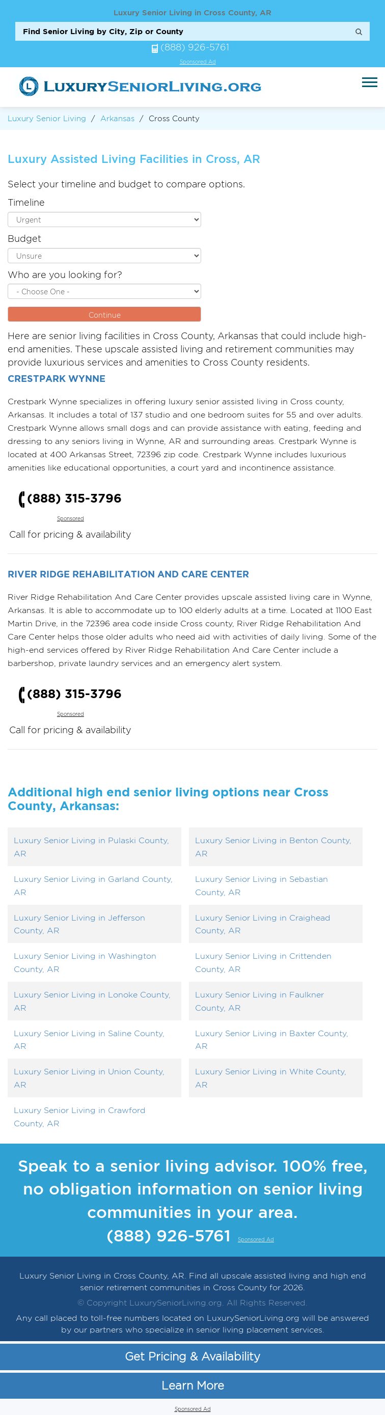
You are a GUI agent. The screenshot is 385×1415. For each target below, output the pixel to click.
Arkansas (117, 118)
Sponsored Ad (198, 62)
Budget (24, 238)
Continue (105, 315)
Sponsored (70, 518)
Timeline (26, 202)
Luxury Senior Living (47, 118)
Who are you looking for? (65, 275)
